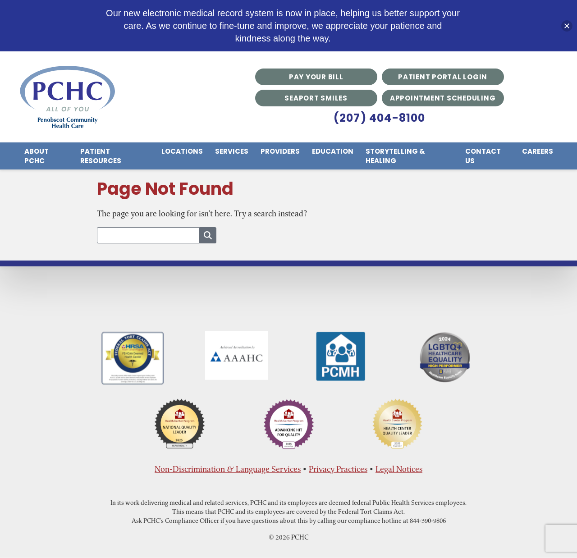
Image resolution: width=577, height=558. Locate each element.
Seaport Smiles (316, 98)
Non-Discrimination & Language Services (228, 469)
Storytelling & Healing (395, 155)
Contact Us (483, 155)
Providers (280, 151)
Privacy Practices (338, 469)
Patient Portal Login (442, 77)
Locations (182, 151)
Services (231, 151)
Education (332, 151)
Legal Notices (399, 469)
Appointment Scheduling (443, 98)
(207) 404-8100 (380, 117)
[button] (566, 26)
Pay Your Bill (316, 77)
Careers (537, 151)
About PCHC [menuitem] (36, 155)
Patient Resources (100, 155)
